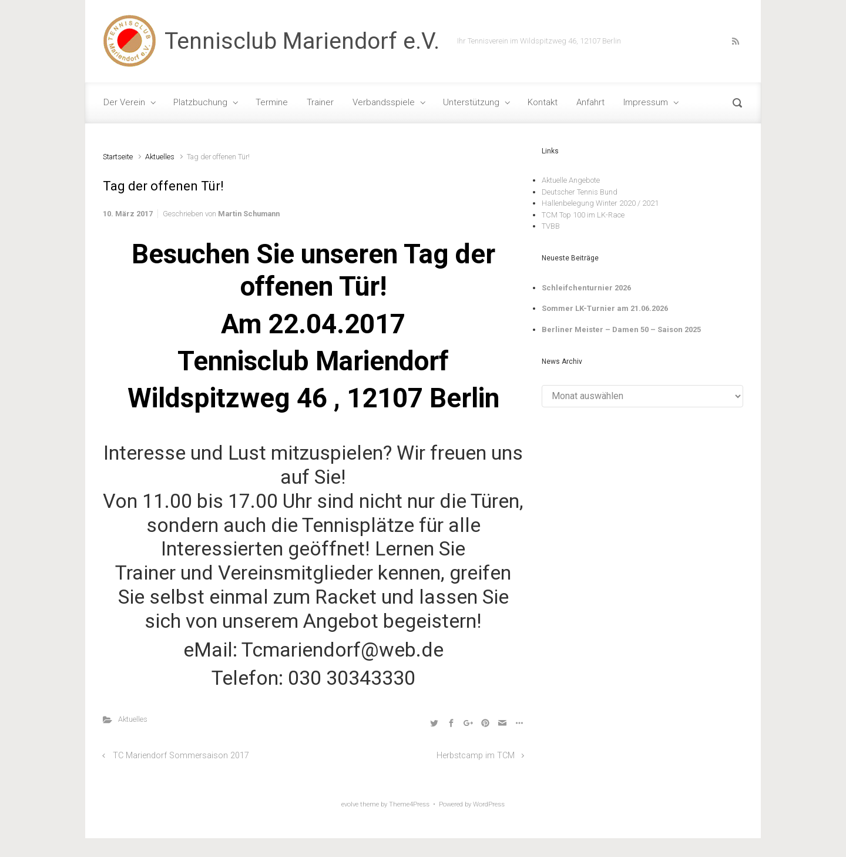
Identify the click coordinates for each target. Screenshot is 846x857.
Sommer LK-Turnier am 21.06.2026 (605, 308)
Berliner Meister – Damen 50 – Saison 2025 (621, 329)
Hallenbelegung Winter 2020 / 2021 (600, 203)
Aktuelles (159, 156)
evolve (349, 804)
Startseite (118, 156)
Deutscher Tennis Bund (579, 192)
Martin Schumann (249, 213)
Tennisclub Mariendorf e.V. (301, 41)
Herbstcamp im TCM (476, 756)
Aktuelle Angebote (571, 180)
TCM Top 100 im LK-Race (583, 214)
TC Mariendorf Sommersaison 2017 (181, 756)
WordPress (489, 804)
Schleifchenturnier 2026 (586, 287)
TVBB (551, 226)
